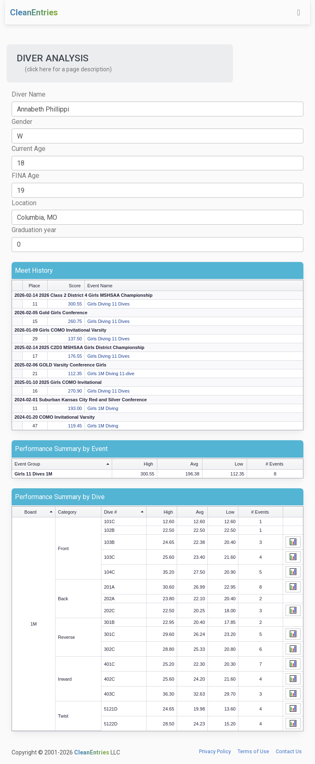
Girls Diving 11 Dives (108, 303)
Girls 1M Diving (102, 408)
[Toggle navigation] (298, 12)
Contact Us (289, 751)
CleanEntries (34, 12)
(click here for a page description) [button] (68, 69)
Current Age (29, 149)
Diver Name (29, 94)
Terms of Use (253, 751)
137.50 (75, 338)
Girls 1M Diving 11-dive (111, 373)
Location (24, 203)
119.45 (75, 425)
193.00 (75, 408)
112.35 (75, 373)
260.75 (75, 321)
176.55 (75, 356)
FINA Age (25, 175)
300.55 (75, 303)
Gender (22, 122)
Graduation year (34, 230)
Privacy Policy (215, 751)
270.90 (75, 390)
